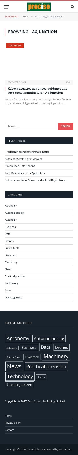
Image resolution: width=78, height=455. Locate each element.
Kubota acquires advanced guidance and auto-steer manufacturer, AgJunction (38, 90)
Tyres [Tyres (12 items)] (41, 377)
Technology (11, 283)
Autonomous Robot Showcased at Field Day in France (36, 180)
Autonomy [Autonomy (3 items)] (12, 348)
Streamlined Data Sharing (20, 166)
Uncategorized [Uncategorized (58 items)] (19, 384)
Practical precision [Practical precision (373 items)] (46, 366)
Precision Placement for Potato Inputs (27, 151)
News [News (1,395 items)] (14, 366)
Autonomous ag (14, 212)
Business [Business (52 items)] (28, 347)
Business (10, 227)
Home (8, 415)
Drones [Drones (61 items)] (61, 347)
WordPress (65, 449)
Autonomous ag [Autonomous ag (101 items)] (49, 338)
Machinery (14, 45)
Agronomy (11, 205)
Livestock (10, 255)
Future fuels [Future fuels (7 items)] (14, 357)
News (8, 269)
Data (8, 234)
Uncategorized (13, 297)
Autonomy (11, 219)
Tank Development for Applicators (25, 173)
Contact (9, 430)
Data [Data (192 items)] (46, 347)
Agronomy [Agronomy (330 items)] (18, 338)
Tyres (8, 290)
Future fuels (12, 248)
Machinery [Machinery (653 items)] (56, 356)
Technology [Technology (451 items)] (20, 376)
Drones (9, 241)
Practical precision (15, 276)
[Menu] (6, 7)
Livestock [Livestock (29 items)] (32, 357)
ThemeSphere (34, 449)
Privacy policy (13, 422)
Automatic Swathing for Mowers (23, 159)
